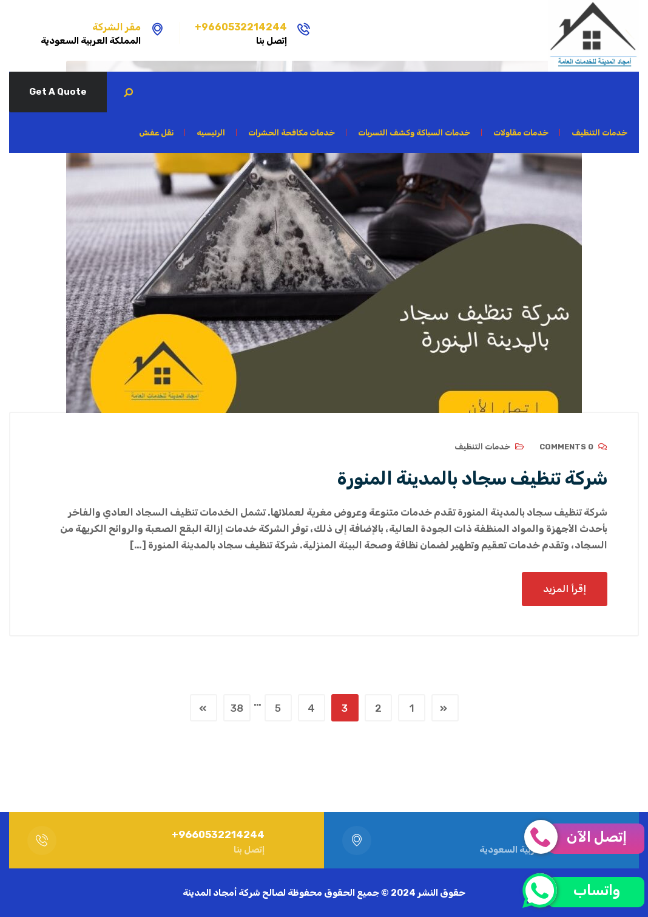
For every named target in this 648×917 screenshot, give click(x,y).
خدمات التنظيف (482, 446)
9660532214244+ (241, 27)
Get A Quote (58, 91)
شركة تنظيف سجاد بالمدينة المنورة (472, 478)
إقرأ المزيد (564, 589)
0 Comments (566, 446)
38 (237, 708)
